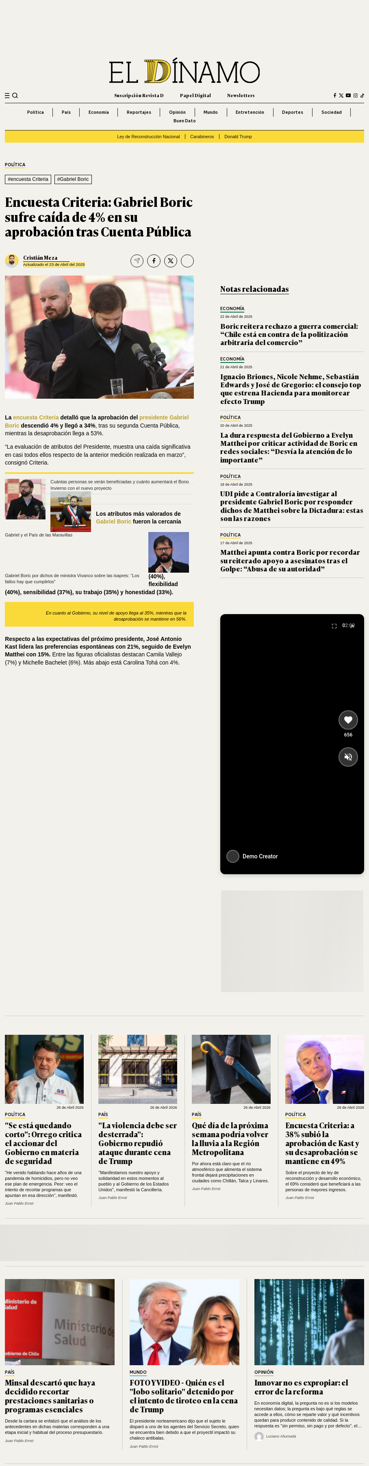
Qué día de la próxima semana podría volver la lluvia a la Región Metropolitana (230, 1138)
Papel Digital (195, 95)
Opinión (177, 112)
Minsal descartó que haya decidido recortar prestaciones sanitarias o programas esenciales (50, 1396)
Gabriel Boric (114, 521)
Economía (99, 112)
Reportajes (139, 112)
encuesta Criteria (36, 417)
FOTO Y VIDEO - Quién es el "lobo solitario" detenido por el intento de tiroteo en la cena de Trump (184, 1396)
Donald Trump (238, 136)
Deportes (292, 112)
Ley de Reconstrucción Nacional (148, 136)
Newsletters (241, 95)
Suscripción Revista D (139, 95)
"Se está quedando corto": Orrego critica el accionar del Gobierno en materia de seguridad (43, 1142)
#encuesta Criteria (28, 179)
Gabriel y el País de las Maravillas (38, 534)
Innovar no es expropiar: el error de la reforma (301, 1387)
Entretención (250, 112)
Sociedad (331, 112)
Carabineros (202, 136)
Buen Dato (185, 121)
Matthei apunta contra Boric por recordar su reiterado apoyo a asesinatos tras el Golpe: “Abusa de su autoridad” (290, 560)
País (66, 112)
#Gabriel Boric (73, 179)
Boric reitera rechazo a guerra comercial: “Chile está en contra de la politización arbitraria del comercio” (289, 334)
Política (35, 112)
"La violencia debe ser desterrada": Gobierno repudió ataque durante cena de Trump (137, 1142)
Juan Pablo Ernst (19, 1203)
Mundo (211, 112)
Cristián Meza (40, 257)
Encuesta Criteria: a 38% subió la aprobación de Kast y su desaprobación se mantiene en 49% (322, 1142)
